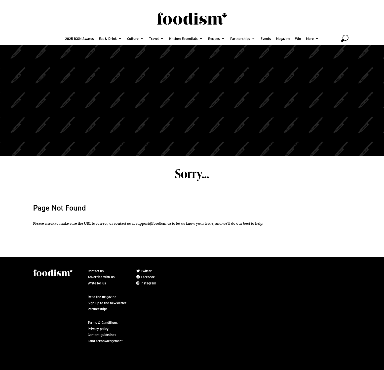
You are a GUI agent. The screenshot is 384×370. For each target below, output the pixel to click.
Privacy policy (98, 328)
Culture (133, 38)
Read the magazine (102, 296)
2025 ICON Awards (79, 38)
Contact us (96, 271)
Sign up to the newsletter (107, 303)
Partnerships (240, 38)
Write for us (97, 283)
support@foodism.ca (153, 223)
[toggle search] (345, 38)
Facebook (145, 277)
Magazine (283, 38)
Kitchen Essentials (183, 38)
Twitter (144, 271)
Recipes (214, 38)
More (310, 38)
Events (266, 38)
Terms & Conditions (103, 322)
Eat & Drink (108, 38)
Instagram (146, 283)
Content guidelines (102, 334)
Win (298, 38)
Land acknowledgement (105, 341)
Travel (154, 38)
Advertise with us (101, 277)
